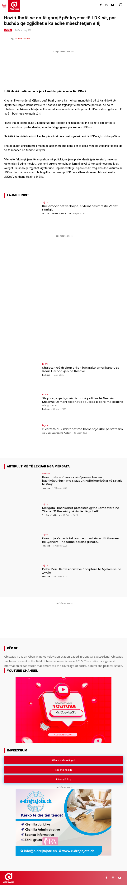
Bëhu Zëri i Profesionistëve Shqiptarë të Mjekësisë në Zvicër (81, 570)
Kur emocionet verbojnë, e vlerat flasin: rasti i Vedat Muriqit (80, 207)
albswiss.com (22, 38)
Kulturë (46, 473)
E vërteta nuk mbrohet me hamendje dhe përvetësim (82, 429)
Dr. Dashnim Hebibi (51, 515)
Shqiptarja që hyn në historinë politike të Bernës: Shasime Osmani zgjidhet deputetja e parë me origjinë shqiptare (82, 401)
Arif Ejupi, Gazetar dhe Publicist (56, 213)
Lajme (8, 30)
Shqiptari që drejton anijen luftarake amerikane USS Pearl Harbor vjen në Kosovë (80, 369)
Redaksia (46, 375)
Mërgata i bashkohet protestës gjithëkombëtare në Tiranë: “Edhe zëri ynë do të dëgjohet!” (80, 509)
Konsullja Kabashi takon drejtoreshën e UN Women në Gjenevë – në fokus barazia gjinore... (80, 540)
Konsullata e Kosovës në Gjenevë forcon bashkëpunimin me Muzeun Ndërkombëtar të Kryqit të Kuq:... (82, 480)
